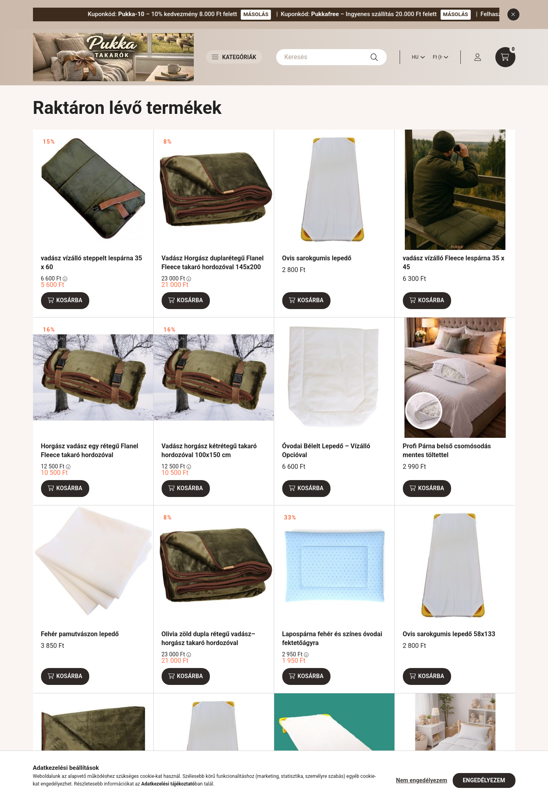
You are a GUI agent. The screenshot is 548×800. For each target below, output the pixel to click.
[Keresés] (331, 57)
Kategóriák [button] (234, 57)
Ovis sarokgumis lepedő (316, 258)
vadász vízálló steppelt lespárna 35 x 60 (91, 262)
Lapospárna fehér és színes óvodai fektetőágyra (332, 638)
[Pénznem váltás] (438, 57)
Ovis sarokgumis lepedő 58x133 (449, 634)
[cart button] (505, 57)
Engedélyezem (484, 780)
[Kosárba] (65, 300)
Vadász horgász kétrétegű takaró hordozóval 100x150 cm (209, 450)
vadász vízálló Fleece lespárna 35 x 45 (454, 262)
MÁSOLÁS (285, 14)
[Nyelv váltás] (416, 57)
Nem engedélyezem (421, 780)
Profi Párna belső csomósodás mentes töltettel (447, 450)
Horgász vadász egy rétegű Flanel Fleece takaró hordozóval (89, 450)
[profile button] (478, 57)
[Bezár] (513, 14)
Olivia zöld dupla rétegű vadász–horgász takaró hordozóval (208, 638)
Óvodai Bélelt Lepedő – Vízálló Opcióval (326, 450)
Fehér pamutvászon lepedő (80, 634)
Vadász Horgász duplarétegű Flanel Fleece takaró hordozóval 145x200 (213, 262)
